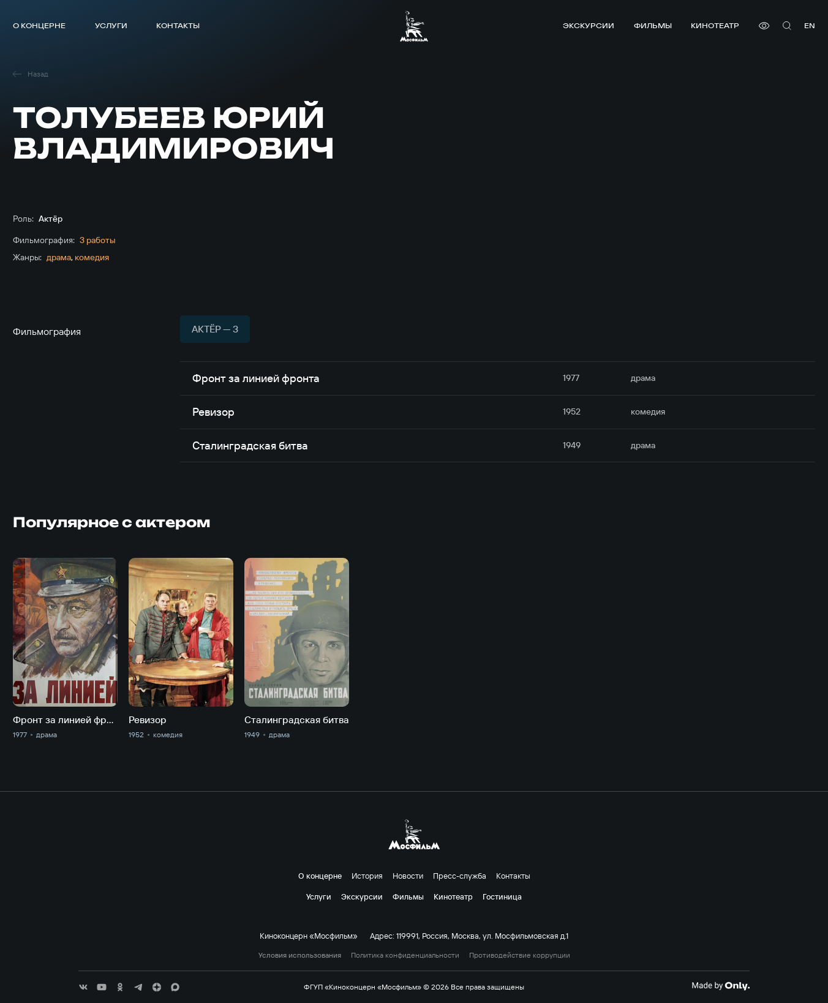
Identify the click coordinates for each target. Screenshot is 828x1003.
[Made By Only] (720, 986)
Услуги (111, 25)
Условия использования (299, 955)
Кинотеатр (715, 25)
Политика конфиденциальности (405, 955)
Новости (408, 876)
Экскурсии (588, 25)
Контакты (178, 25)
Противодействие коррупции (519, 955)
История (367, 876)
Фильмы (653, 25)
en (809, 25)
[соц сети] (83, 987)
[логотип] (414, 26)
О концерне (39, 25)
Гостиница (502, 896)
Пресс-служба (459, 876)
